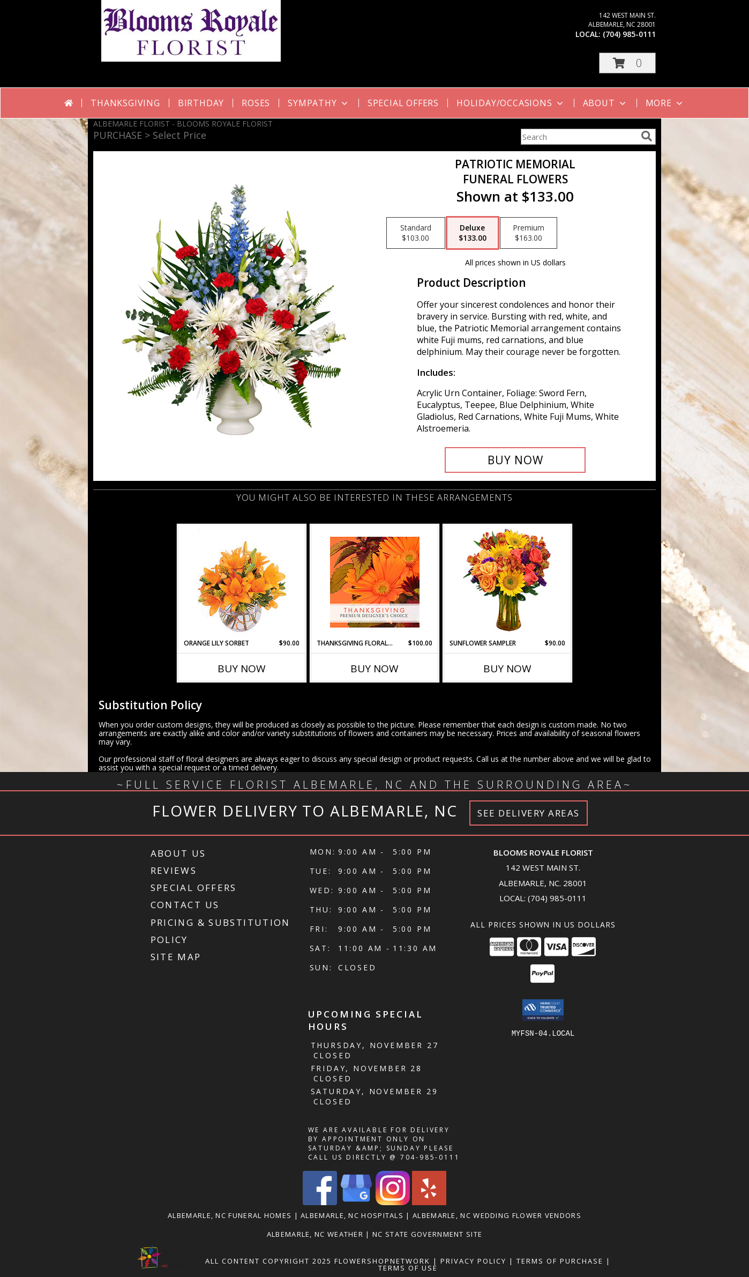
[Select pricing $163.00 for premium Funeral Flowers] (528, 233)
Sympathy (318, 103)
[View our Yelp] (429, 1202)
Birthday (201, 103)
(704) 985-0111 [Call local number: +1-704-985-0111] (629, 34)
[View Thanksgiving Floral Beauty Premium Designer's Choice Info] (375, 582)
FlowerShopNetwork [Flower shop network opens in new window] (382, 1261)
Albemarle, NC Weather (315, 1234)
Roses (256, 103)
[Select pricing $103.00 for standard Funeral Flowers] (416, 233)
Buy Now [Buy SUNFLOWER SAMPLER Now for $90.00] (507, 668)
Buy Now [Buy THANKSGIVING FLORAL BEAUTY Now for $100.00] (374, 668)
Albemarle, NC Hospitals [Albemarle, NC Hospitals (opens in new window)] (352, 1215)
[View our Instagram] (393, 1202)
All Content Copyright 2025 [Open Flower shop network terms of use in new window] (268, 1261)
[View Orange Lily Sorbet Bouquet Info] (242, 582)
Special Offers (403, 103)
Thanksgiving (125, 103)
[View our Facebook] (320, 1202)
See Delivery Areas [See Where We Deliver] (528, 813)
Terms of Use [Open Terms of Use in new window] (408, 1268)
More (665, 103)
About (605, 103)
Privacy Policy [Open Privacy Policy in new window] (473, 1261)
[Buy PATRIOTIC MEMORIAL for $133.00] (515, 460)
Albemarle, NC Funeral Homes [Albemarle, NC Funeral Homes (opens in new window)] (229, 1215)
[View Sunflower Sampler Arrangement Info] (507, 582)
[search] (646, 136)
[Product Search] (578, 136)
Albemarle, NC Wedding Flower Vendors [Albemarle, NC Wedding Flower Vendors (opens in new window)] (497, 1215)
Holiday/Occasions (510, 103)
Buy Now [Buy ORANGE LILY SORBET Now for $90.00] (242, 668)
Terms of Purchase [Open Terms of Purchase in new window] (559, 1261)
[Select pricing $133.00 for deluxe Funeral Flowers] (472, 233)
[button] (627, 63)
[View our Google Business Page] (356, 1202)
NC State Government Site (427, 1234)
